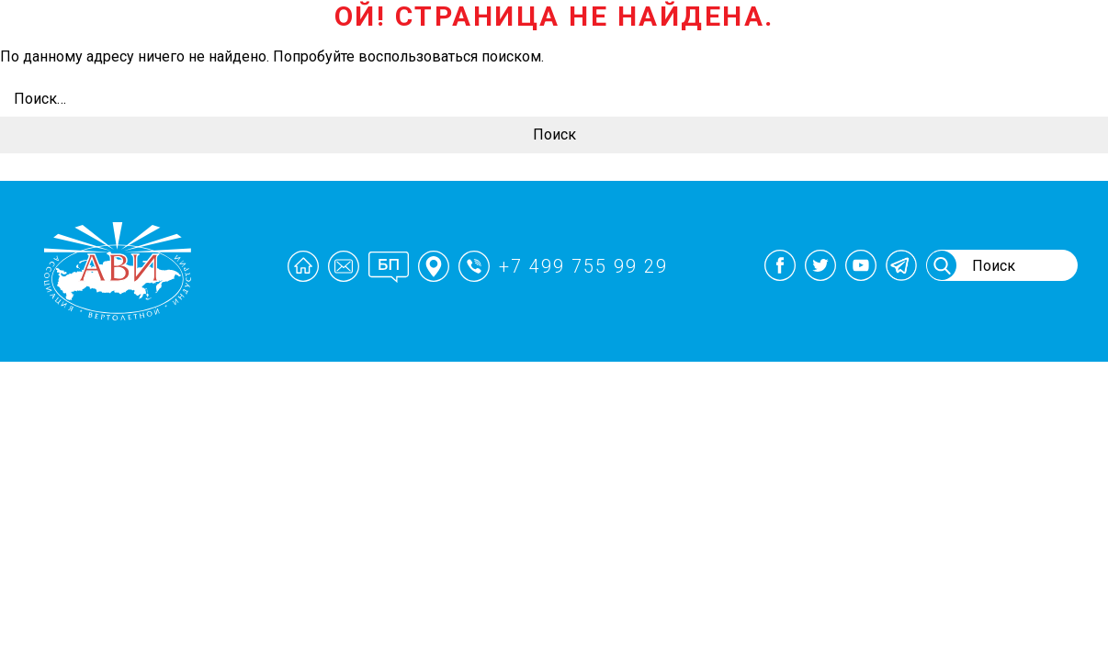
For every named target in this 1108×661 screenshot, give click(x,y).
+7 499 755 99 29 (583, 266)
